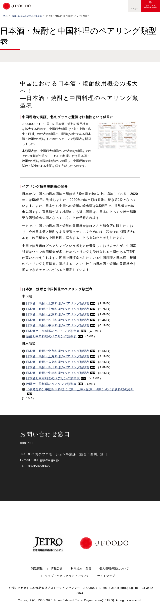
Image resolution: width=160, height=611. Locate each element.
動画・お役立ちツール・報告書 (27, 16)
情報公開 (57, 568)
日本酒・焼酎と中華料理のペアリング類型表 (60, 325)
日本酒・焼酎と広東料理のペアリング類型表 (60, 314)
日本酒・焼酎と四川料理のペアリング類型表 (60, 320)
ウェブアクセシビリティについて (67, 575)
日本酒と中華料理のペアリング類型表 (56, 331)
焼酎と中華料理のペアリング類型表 (54, 336)
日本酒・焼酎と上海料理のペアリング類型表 (60, 309)
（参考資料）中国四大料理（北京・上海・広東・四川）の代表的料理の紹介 (80, 391)
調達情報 (37, 568)
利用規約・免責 (81, 568)
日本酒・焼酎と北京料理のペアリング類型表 (60, 303)
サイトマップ (106, 575)
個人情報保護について (114, 568)
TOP (5, 16)
